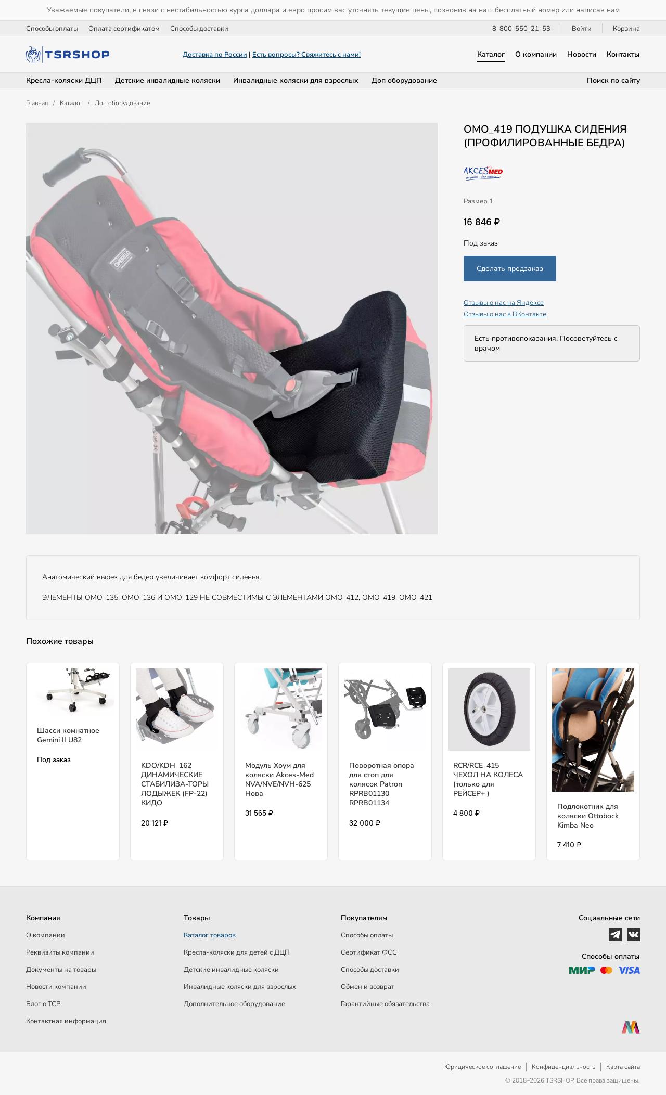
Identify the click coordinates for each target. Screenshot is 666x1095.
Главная (37, 103)
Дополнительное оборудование (234, 1004)
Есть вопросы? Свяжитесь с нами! (306, 54)
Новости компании (56, 986)
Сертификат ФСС (369, 952)
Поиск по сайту (613, 80)
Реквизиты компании (60, 952)
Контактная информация (66, 1021)
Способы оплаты (52, 28)
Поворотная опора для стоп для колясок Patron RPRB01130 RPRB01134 (381, 784)
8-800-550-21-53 (521, 28)
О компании (536, 54)
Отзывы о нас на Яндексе (504, 302)
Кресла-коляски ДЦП (64, 80)
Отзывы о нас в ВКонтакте (505, 314)
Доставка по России (215, 54)
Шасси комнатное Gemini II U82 (68, 735)
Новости (581, 54)
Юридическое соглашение (482, 1067)
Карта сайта (623, 1067)
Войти (582, 28)
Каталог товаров (210, 935)
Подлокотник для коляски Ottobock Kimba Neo (588, 816)
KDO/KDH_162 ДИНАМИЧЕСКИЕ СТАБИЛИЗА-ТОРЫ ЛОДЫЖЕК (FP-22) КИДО (175, 784)
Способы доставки (199, 28)
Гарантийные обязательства (385, 1004)
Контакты (623, 54)
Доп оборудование (404, 80)
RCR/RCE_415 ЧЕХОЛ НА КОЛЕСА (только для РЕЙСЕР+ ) (488, 780)
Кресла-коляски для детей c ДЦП (237, 952)
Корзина (626, 28)
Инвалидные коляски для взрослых (295, 80)
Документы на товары (61, 969)
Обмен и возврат (367, 986)
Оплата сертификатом (124, 28)
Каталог (491, 54)
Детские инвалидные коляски (167, 80)
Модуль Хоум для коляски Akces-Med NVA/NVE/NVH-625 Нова (279, 780)
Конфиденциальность (563, 1067)
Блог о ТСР (43, 1004)
